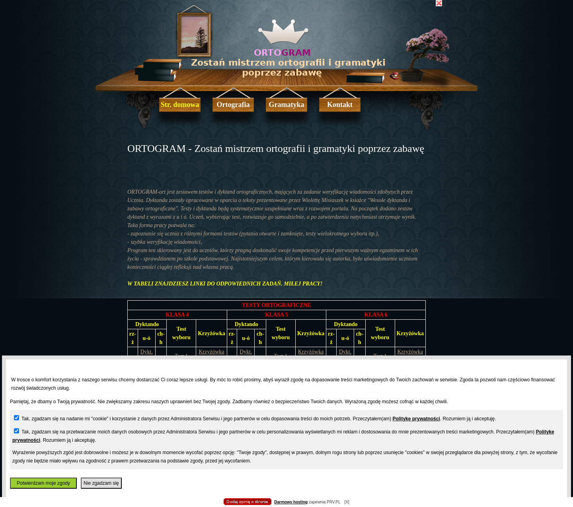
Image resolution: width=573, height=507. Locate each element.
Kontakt (340, 105)
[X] (346, 502)
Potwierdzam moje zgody (43, 483)
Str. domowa (180, 105)
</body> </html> (286, 40)
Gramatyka (286, 105)
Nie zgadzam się (101, 483)
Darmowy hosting (291, 502)
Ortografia (233, 105)
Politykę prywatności (416, 419)
